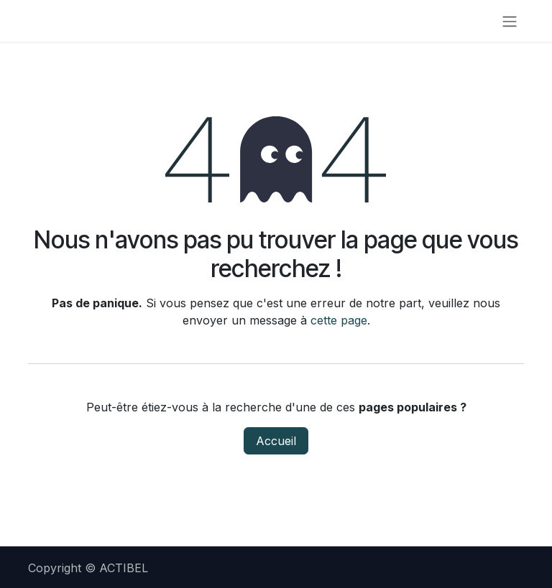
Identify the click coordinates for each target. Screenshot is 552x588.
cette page (338, 320)
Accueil (276, 441)
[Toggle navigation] (509, 21)
